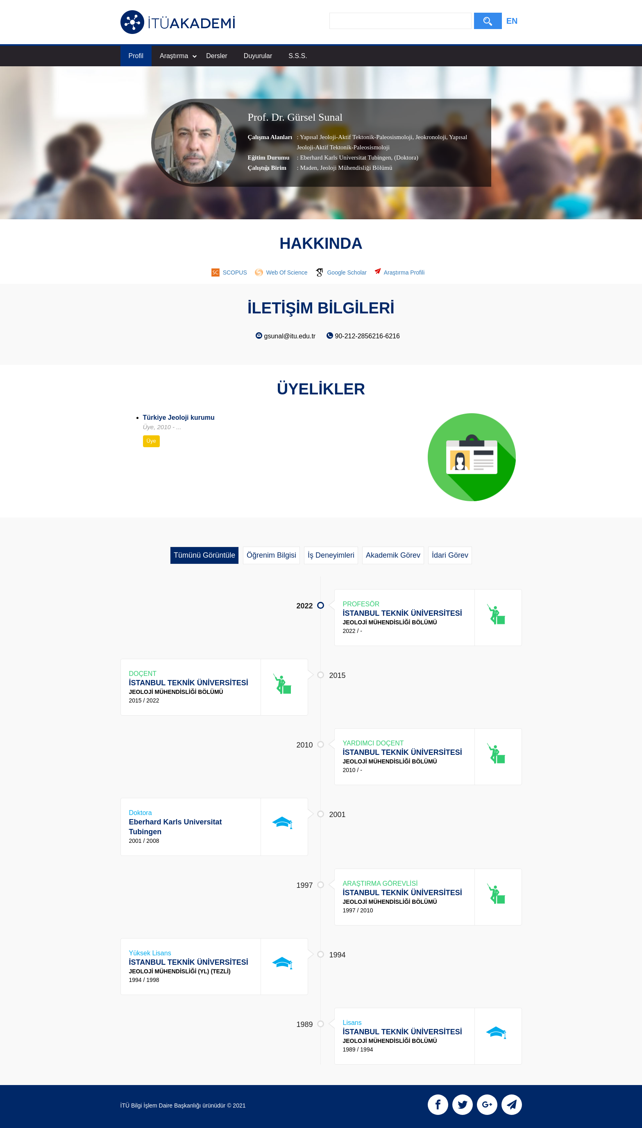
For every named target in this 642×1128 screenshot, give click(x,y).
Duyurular (258, 55)
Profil (136, 55)
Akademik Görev (393, 555)
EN (512, 20)
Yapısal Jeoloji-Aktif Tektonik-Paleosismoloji (356, 137)
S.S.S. (297, 55)
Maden (308, 167)
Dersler (216, 55)
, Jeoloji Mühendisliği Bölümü (354, 167)
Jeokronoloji (430, 137)
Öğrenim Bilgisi (271, 555)
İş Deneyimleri (331, 555)
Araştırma (178, 55)
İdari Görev (450, 555)
